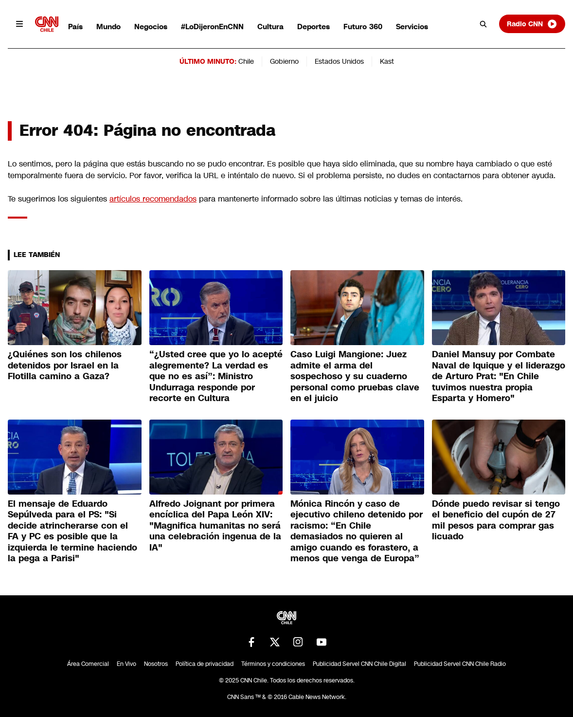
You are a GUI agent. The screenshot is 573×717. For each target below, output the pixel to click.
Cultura (270, 26)
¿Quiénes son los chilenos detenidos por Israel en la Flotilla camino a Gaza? (65, 365)
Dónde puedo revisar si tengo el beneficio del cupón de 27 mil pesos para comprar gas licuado (496, 520)
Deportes (313, 26)
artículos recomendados (153, 198)
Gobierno (284, 61)
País (75, 26)
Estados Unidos (339, 61)
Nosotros (156, 664)
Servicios (412, 26)
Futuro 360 (362, 26)
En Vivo (126, 664)
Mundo (108, 26)
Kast (387, 61)
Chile (246, 61)
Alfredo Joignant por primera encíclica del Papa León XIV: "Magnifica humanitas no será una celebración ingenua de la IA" (215, 525)
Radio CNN (532, 23)
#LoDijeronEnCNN (212, 26)
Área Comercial (88, 664)
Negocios (150, 26)
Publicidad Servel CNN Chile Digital (359, 664)
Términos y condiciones (273, 664)
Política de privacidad (204, 664)
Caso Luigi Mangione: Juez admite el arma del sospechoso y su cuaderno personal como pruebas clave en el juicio (354, 376)
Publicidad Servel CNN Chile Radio (460, 664)
